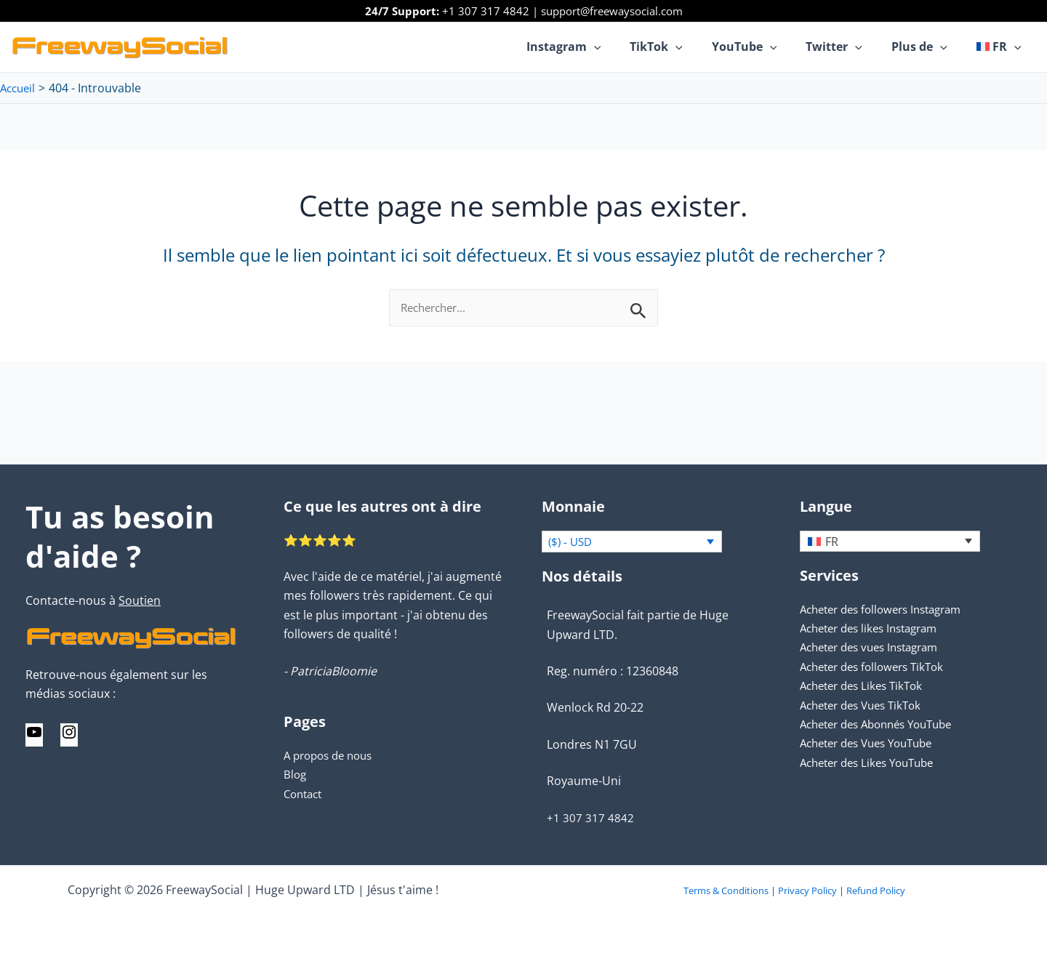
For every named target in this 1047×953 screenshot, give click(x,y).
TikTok (682, 46)
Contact (305, 792)
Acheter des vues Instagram (876, 646)
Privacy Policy (807, 890)
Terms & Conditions (726, 890)
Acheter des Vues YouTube (873, 742)
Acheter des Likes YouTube (873, 762)
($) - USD (571, 542)
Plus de (928, 46)
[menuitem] (1002, 46)
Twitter (848, 46)
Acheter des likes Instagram (875, 627)
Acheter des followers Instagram (888, 608)
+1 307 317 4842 (485, 11)
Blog (296, 773)
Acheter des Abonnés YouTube (884, 723)
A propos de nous (332, 754)
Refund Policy (875, 890)
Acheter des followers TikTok (878, 666)
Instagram (595, 46)
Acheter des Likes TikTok (866, 685)
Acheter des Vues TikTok (866, 704)
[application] (626, 46)
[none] (890, 540)
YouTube (765, 46)
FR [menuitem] (831, 541)
